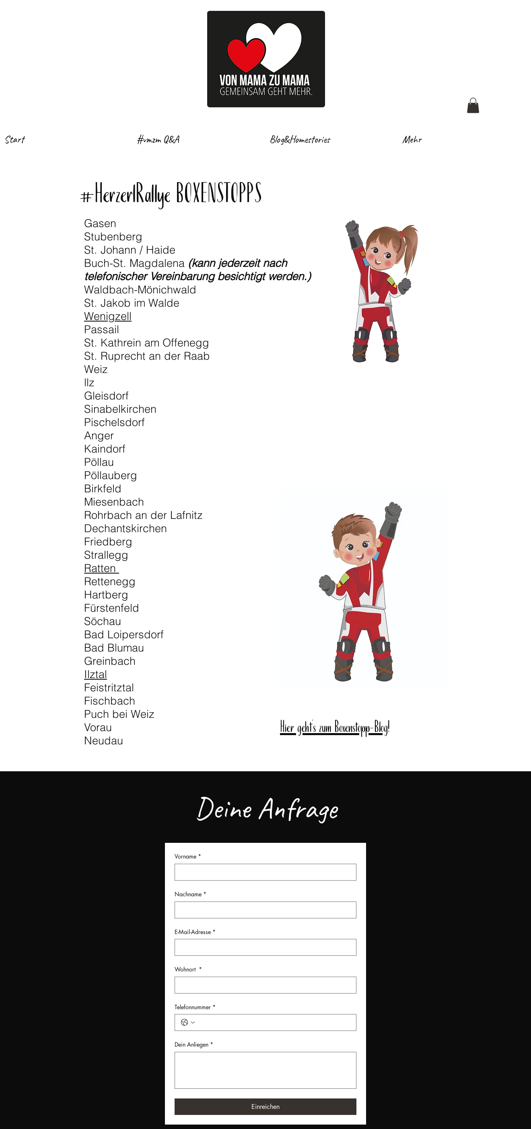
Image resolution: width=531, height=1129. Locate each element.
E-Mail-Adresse (195, 932)
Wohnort (188, 969)
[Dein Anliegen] (265, 1070)
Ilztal (95, 674)
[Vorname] (263, 872)
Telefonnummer (195, 1007)
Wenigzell (108, 316)
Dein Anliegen (194, 1045)
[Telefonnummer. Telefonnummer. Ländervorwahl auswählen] (188, 1022)
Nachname (190, 894)
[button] (473, 105)
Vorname (188, 856)
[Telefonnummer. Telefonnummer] (273, 1022)
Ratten (101, 568)
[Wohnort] (263, 985)
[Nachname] (263, 910)
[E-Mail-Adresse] (263, 947)
